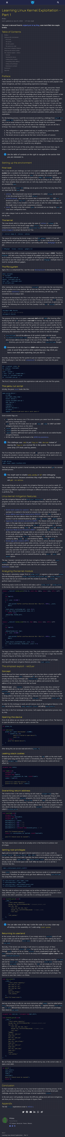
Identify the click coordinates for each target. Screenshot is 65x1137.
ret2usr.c (30, 1107)
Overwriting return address (13, 61)
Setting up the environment (11, 37)
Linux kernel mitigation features (12, 48)
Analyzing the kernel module (12, 50)
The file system (10, 44)
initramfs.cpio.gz (11, 198)
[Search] (58, 2)
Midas (4, 19)
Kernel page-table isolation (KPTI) (17, 541)
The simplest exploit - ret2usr (12, 52)
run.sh (8, 207)
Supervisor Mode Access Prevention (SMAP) (20, 530)
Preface (6, 35)
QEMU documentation (41, 437)
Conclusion (7, 68)
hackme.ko (15, 291)
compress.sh (30, 360)
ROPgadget (51, 242)
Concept (8, 55)
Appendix (6, 70)
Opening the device (11, 57)
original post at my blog (31, 25)
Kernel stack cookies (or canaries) (17, 510)
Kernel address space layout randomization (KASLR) (23, 514)
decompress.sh (40, 270)
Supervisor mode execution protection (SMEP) (21, 521)
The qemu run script (11, 46)
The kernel (8, 41)
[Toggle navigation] (7, 2)
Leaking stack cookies (11, 59)
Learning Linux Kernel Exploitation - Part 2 (15, 1135)
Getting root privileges (12, 63)
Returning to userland (11, 66)
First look (8, 39)
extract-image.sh (7, 230)
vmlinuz (8, 194)
